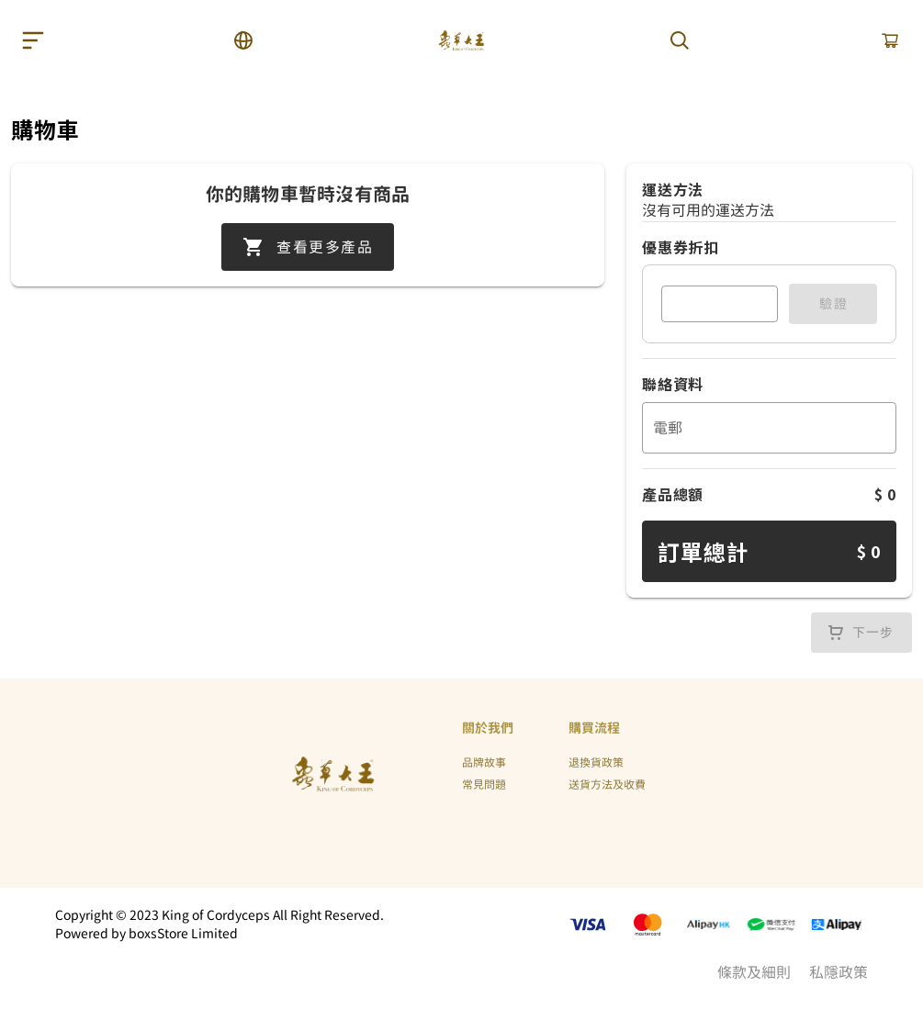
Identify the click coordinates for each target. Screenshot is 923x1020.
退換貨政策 (596, 763)
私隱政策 (838, 972)
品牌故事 (484, 763)
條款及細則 (754, 972)
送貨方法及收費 (607, 785)
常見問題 (484, 785)
